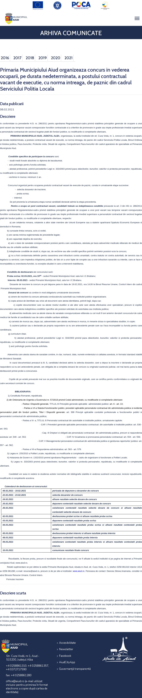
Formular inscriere (15, 577)
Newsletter (66, 646)
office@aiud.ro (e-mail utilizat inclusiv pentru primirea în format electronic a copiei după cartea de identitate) (27, 684)
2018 (30, 55)
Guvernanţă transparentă (75, 664)
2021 (68, 55)
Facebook (65, 652)
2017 (17, 55)
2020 (55, 55)
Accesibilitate (67, 640)
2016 (5, 55)
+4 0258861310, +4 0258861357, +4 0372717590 (27, 665)
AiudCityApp (67, 658)
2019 (42, 55)
